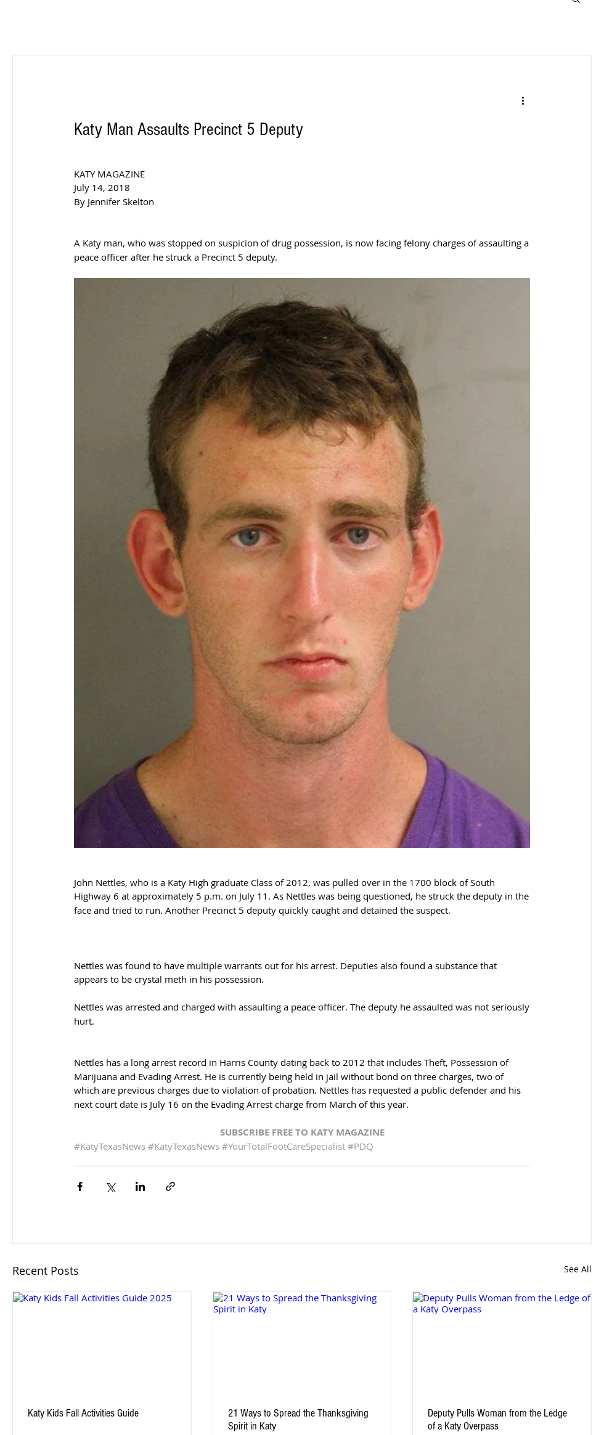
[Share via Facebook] (80, 1186)
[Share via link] (170, 1186)
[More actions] (522, 99)
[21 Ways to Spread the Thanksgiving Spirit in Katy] (302, 1342)
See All (578, 1269)
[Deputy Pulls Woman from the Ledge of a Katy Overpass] (502, 1342)
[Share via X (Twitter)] (110, 1186)
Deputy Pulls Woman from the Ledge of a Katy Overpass (497, 1420)
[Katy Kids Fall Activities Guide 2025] (102, 1342)
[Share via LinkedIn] (140, 1186)
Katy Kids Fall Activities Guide (83, 1413)
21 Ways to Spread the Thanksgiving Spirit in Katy (298, 1420)
